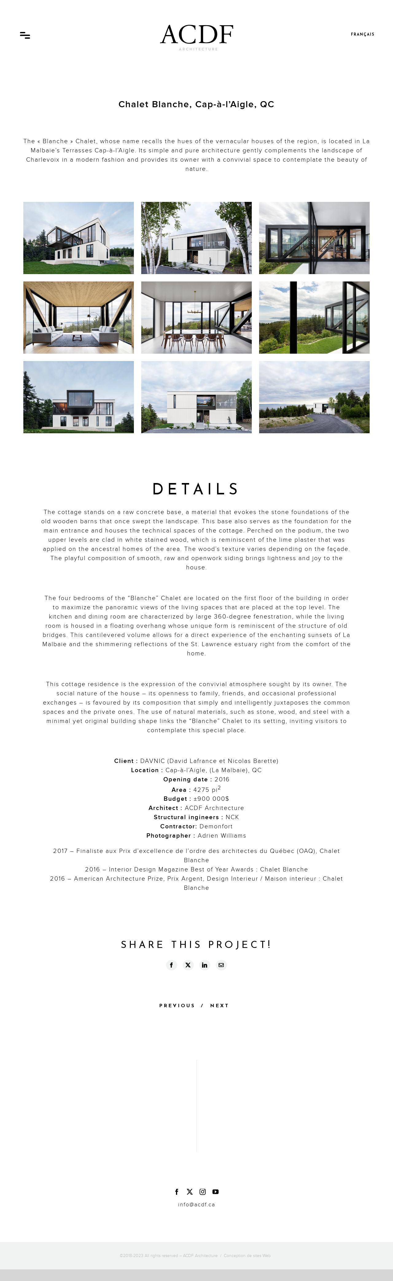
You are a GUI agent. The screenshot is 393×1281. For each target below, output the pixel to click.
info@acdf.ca (196, 1204)
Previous (177, 1006)
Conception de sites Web (247, 1255)
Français (363, 35)
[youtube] (215, 1192)
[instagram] (203, 1192)
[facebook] (177, 1192)
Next (219, 1006)
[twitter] (190, 1192)
